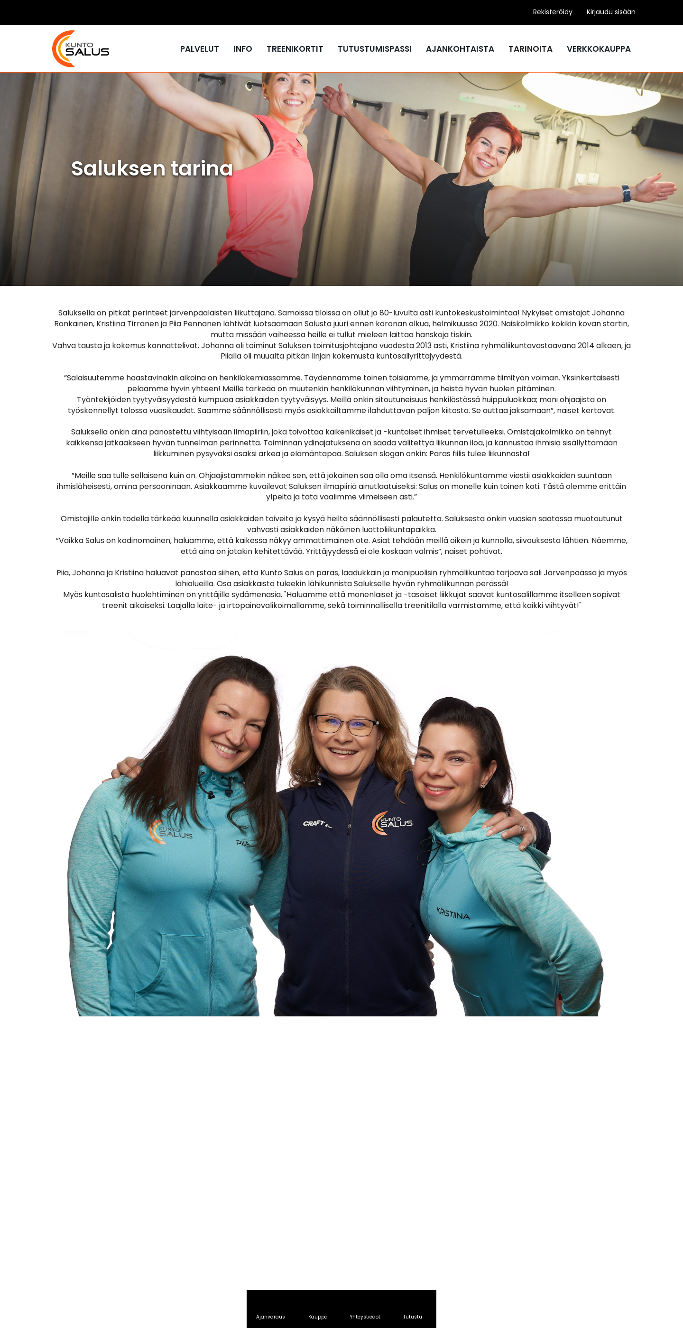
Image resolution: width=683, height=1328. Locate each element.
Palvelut (199, 49)
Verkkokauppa (599, 49)
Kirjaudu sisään (611, 12)
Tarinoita (530, 49)
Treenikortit (295, 49)
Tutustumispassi (375, 49)
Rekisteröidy (552, 12)
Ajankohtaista (460, 49)
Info (242, 49)
